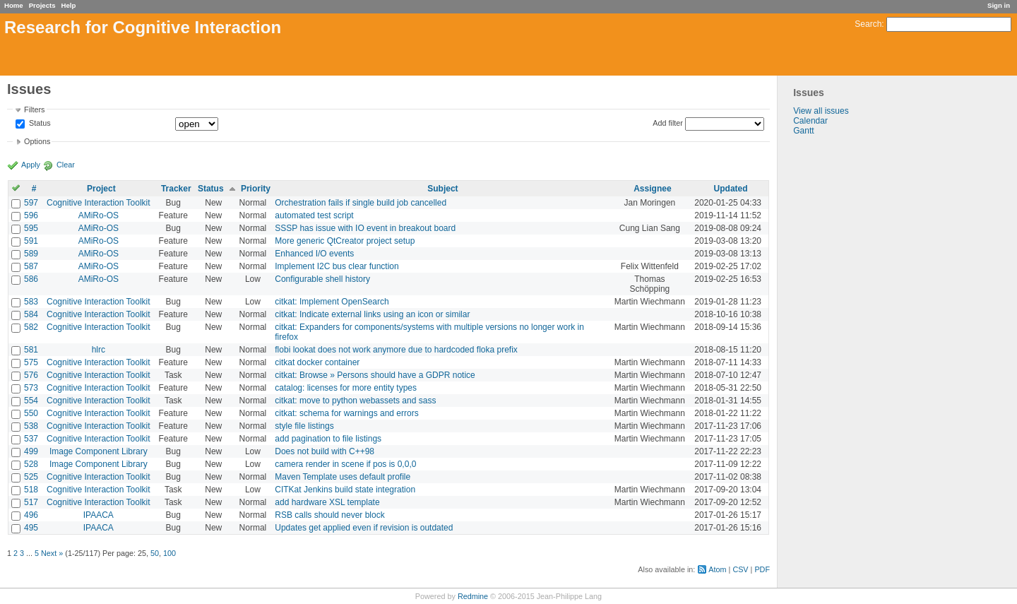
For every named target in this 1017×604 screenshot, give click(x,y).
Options (37, 141)
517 (31, 502)
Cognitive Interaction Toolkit (98, 203)
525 (31, 477)
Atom (717, 569)
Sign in (998, 5)
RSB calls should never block (329, 515)
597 (31, 203)
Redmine (473, 596)
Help (68, 5)
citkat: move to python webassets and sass (355, 400)
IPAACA (98, 515)
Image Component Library (98, 451)
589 (31, 254)
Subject (442, 189)
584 (31, 314)
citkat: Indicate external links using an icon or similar (372, 314)
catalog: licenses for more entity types (346, 388)
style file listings (304, 426)
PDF (762, 569)
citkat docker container (317, 362)
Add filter (668, 123)
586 (31, 279)
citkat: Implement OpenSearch (331, 302)
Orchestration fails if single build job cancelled (360, 203)
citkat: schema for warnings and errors (346, 413)
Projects (42, 5)
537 (31, 439)
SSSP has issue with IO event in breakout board (365, 228)
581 (31, 350)
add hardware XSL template (327, 502)
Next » (52, 553)
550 (31, 413)
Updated (731, 189)
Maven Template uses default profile (342, 477)
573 (31, 388)
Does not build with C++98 (324, 451)
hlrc (98, 350)
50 (154, 553)
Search (868, 24)
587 (31, 266)
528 (31, 464)
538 (31, 426)
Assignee (652, 189)
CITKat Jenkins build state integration (345, 490)
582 (31, 327)
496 (31, 515)
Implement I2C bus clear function (336, 266)
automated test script (314, 215)
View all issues (820, 111)
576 (31, 375)
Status (39, 123)
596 (31, 215)
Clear (65, 164)
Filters (34, 109)
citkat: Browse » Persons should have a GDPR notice (375, 375)
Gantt (803, 131)
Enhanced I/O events (314, 254)
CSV (740, 569)
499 (31, 451)
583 (31, 302)
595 (31, 228)
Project (101, 189)
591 (31, 241)
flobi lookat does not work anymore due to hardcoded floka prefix (396, 350)
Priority (255, 189)
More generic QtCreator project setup (345, 241)
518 (31, 490)
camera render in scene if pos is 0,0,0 (345, 464)
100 (169, 553)
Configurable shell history (322, 279)
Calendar (810, 121)
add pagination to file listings (328, 439)
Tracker (176, 189)
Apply (30, 164)
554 (31, 400)
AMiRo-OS (98, 215)
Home (13, 5)
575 (31, 362)
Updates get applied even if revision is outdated (364, 528)
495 (31, 528)
